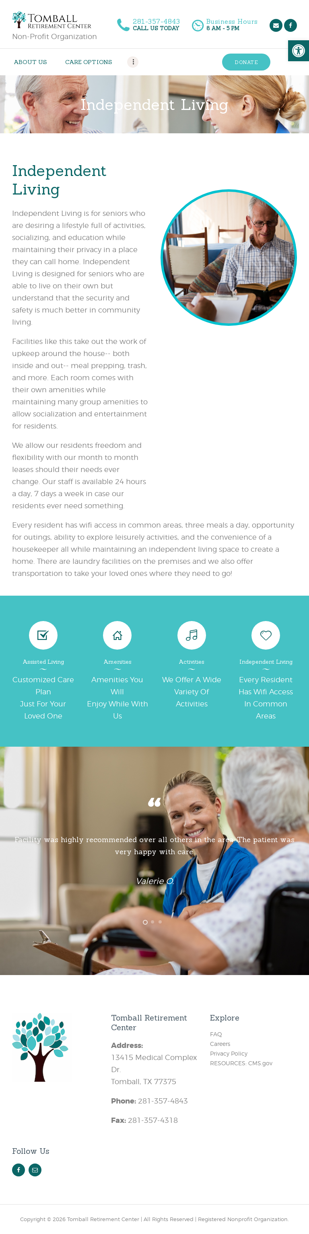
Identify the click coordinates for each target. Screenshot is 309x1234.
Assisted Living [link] (43, 661)
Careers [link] (220, 1043)
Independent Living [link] (266, 661)
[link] (298, 50)
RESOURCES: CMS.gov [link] (241, 1063)
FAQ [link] (216, 1034)
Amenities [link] (117, 661)
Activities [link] (191, 661)
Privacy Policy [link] (228, 1053)
